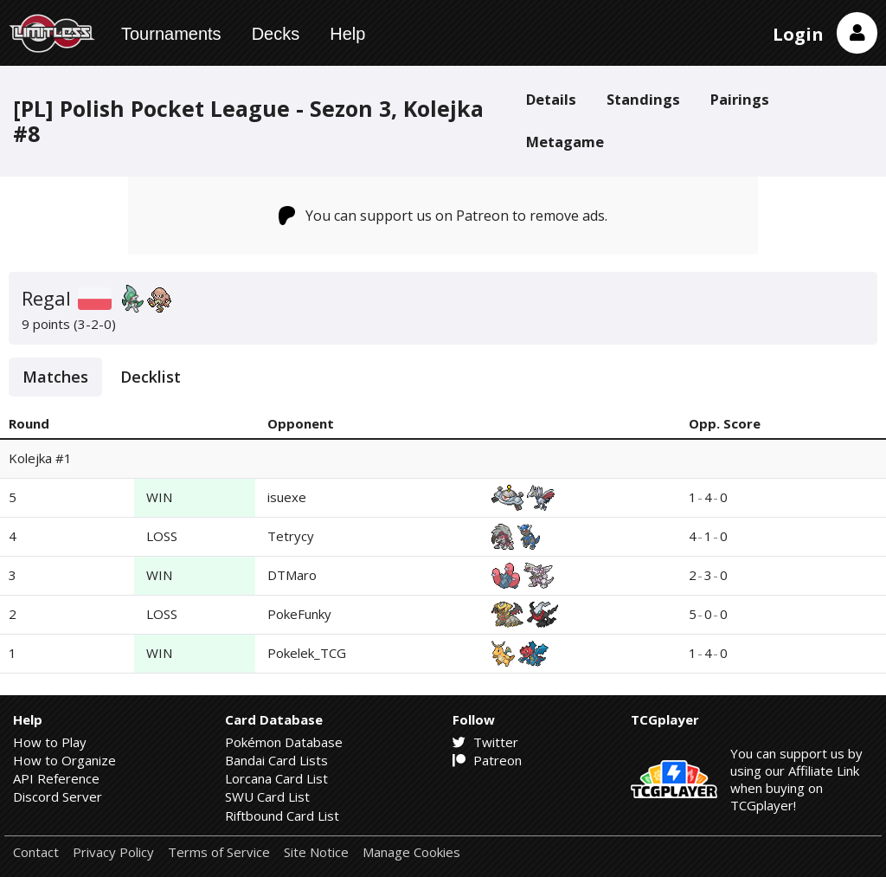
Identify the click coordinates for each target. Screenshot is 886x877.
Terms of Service (219, 852)
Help (347, 33)
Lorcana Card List (276, 778)
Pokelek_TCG (306, 652)
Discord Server (57, 796)
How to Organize (64, 760)
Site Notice (316, 852)
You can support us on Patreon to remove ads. (443, 215)
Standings (643, 99)
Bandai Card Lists (276, 760)
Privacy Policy (113, 852)
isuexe (286, 497)
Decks (276, 33)
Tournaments (171, 33)
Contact (36, 852)
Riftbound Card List (282, 815)
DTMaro (292, 575)
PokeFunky (299, 613)
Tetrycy (290, 536)
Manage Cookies (411, 852)
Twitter (485, 742)
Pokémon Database (284, 742)
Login (798, 34)
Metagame (565, 142)
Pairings (739, 99)
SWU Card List (267, 796)
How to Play (50, 742)
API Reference (56, 778)
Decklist (150, 376)
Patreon (487, 760)
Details (551, 99)
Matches (55, 376)
